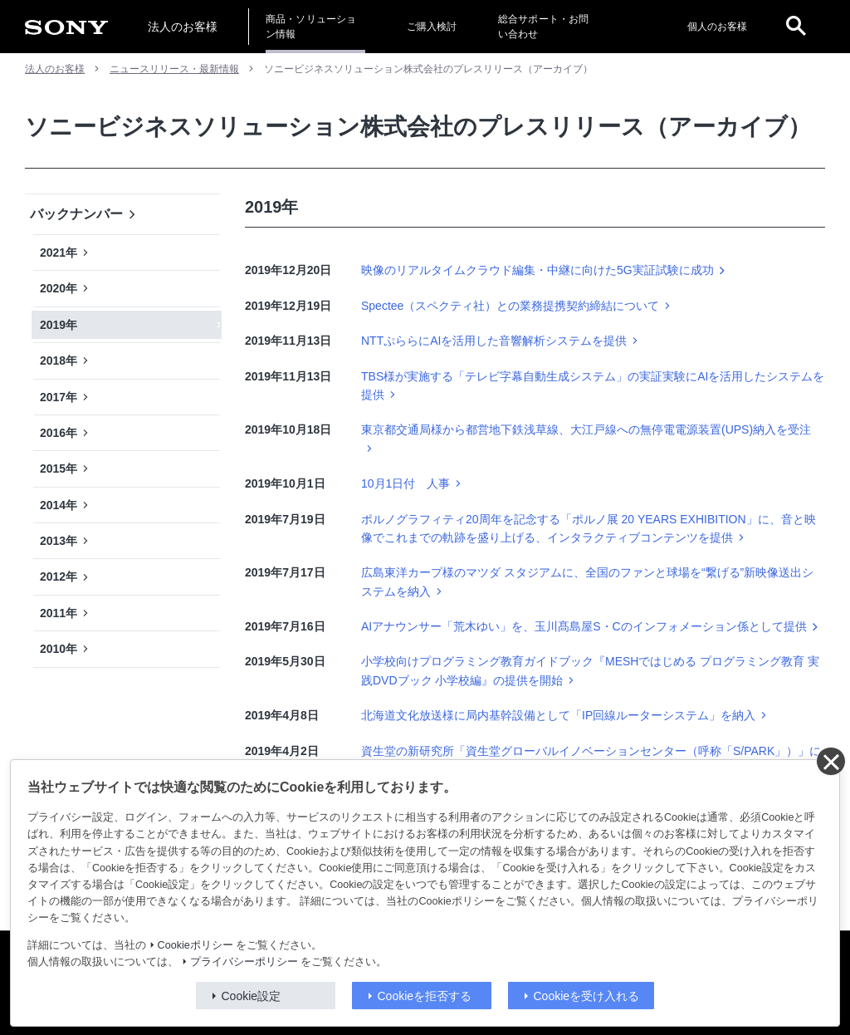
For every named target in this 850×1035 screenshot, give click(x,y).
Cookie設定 (251, 996)
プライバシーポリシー (244, 962)
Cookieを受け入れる (587, 996)
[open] (796, 26)
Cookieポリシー (195, 945)
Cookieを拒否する (425, 996)
